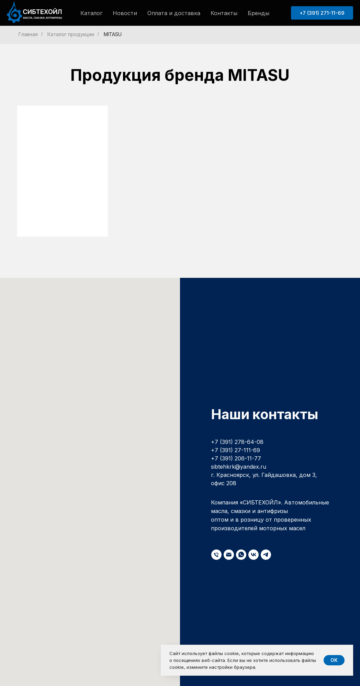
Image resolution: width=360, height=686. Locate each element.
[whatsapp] (241, 554)
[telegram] (266, 554)
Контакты (224, 13)
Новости (125, 13)
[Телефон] (216, 554)
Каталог (91, 13)
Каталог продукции (70, 34)
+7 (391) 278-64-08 (237, 441)
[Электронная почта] (229, 554)
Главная (28, 34)
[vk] (253, 554)
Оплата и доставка (173, 13)
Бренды (258, 13)
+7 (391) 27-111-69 (235, 450)
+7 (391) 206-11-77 (236, 458)
